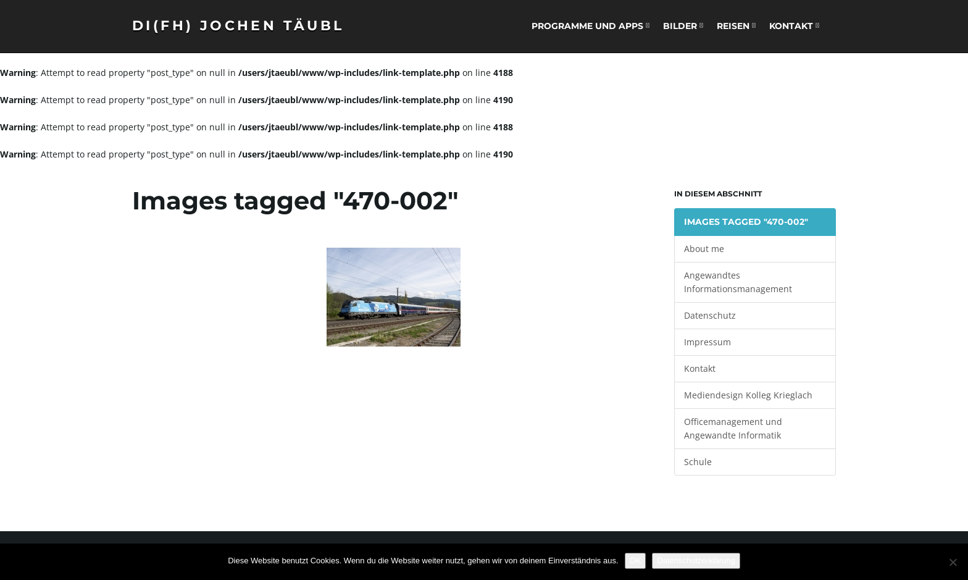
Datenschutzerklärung (696, 560)
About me (704, 248)
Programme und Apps (590, 26)
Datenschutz (710, 315)
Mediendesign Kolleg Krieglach (748, 395)
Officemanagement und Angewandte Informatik (733, 428)
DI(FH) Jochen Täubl (238, 25)
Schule (698, 462)
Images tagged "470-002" (746, 221)
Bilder (683, 26)
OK (635, 560)
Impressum (707, 342)
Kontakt (794, 26)
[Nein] (952, 562)
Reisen (736, 26)
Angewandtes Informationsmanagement (738, 282)
